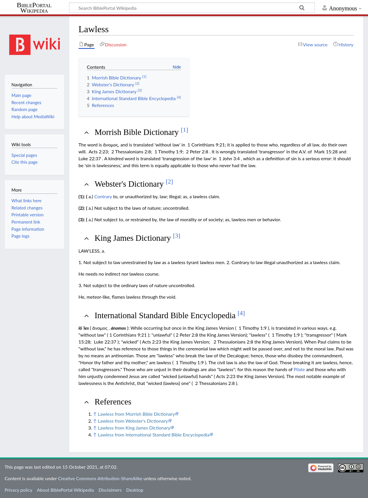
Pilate (299, 369)
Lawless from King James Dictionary (134, 427)
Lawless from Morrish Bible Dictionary (136, 414)
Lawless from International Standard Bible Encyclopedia (153, 434)
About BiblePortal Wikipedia (65, 490)
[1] (184, 129)
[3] (176, 235)
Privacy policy (18, 490)
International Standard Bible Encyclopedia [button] (170, 315)
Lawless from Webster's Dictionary (133, 420)
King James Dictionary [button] (137, 238)
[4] (241, 313)
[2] (169, 181)
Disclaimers (110, 490)
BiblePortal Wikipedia (34, 7)
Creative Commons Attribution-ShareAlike (100, 478)
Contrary (103, 196)
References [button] (113, 401)
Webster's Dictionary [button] (134, 183)
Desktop (134, 490)
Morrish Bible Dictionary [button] (141, 132)
